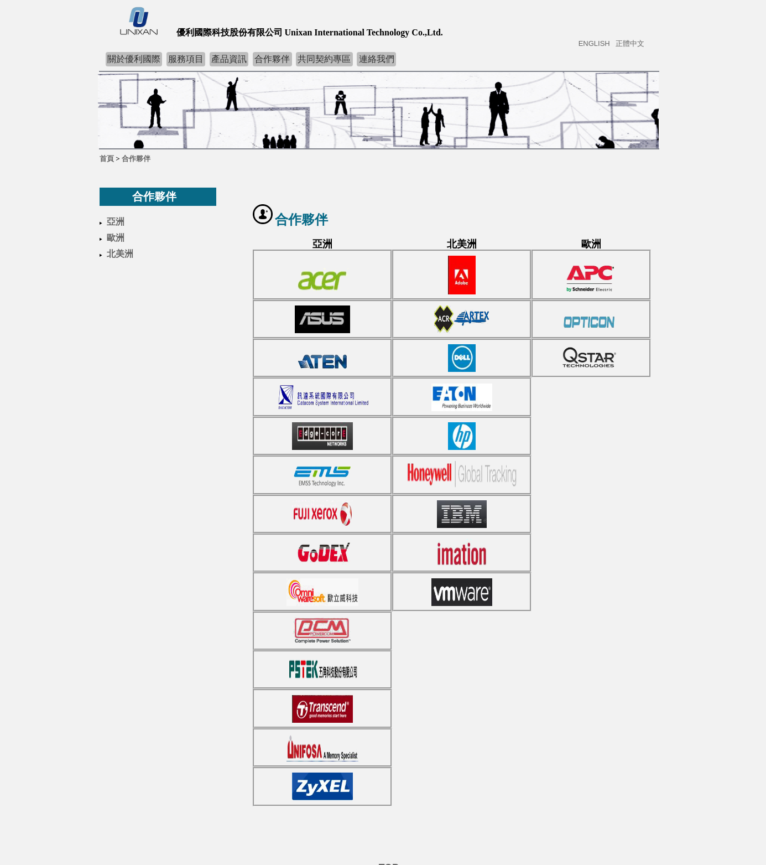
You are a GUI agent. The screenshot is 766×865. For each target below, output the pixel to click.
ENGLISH (594, 43)
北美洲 (120, 253)
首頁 (107, 158)
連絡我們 (376, 59)
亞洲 (115, 221)
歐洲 (115, 237)
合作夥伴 (272, 59)
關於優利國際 (133, 59)
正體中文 (630, 43)
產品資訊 (229, 59)
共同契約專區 (324, 59)
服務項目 (186, 59)
